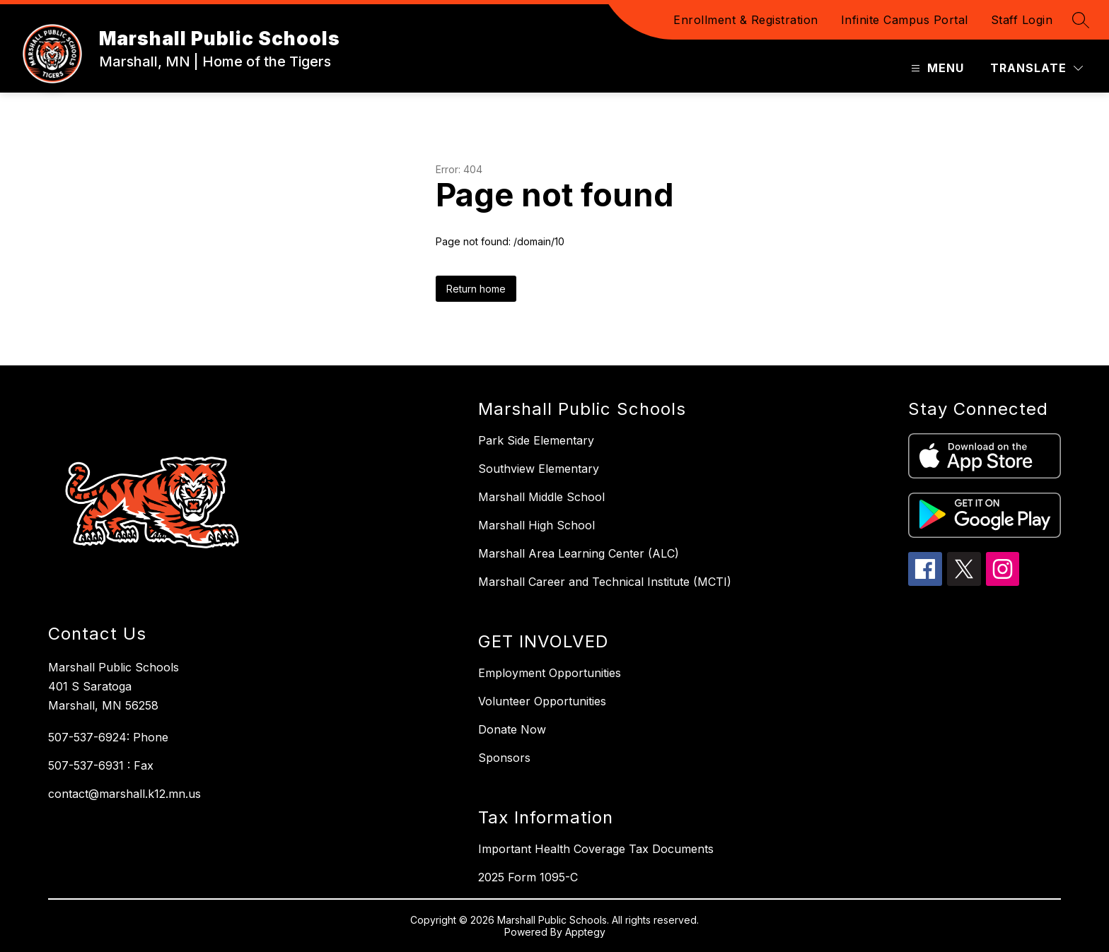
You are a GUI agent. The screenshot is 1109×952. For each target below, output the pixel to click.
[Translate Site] (1036, 68)
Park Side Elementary (536, 440)
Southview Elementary (538, 469)
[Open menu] (935, 68)
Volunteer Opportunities (542, 701)
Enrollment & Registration (745, 20)
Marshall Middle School (541, 497)
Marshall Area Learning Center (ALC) (578, 553)
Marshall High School (536, 525)
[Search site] (1080, 19)
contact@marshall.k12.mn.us (124, 794)
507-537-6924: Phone (108, 737)
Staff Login (1022, 20)
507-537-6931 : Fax (100, 765)
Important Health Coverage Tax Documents (596, 849)
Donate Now (512, 729)
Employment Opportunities (549, 673)
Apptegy (585, 932)
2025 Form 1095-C (528, 877)
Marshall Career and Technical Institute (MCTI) (604, 582)
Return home (476, 289)
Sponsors (504, 758)
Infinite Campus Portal (904, 20)
